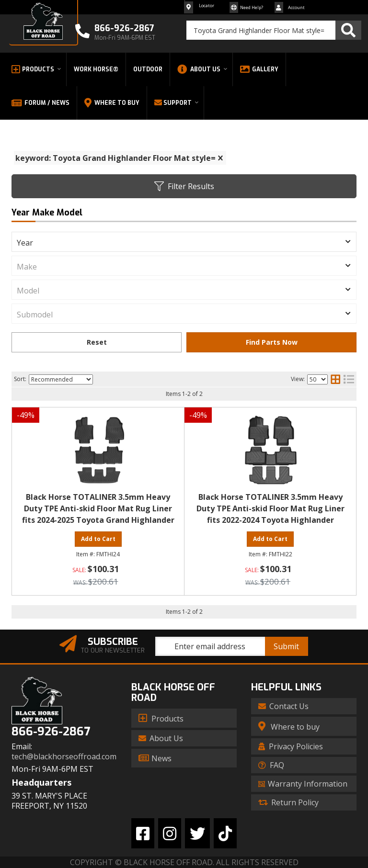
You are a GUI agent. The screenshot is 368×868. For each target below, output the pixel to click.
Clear (97, 342)
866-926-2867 (51, 731)
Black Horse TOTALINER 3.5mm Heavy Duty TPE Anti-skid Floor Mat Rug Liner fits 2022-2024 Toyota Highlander (270, 508)
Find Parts (271, 342)
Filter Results (184, 186)
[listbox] (184, 242)
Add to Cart (98, 539)
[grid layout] (335, 379)
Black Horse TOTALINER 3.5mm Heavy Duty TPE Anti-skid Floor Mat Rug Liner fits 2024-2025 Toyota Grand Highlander (98, 508)
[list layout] (349, 379)
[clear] (220, 158)
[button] (273, 30)
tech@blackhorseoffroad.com (64, 757)
